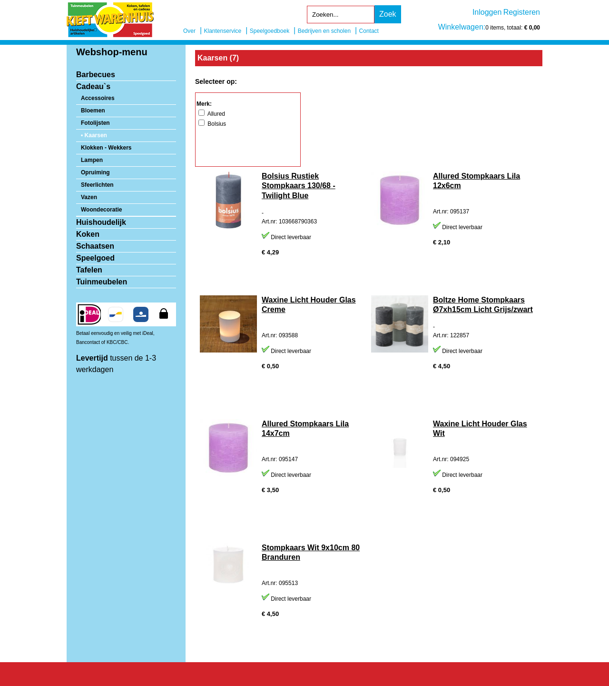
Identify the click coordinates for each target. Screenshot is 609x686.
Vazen (89, 197)
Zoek (387, 14)
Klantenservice (223, 31)
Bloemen (93, 110)
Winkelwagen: (462, 27)
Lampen (92, 160)
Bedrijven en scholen (324, 31)
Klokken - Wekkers (106, 147)
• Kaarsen (94, 135)
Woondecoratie (101, 209)
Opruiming (95, 172)
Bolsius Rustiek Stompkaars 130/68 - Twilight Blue (298, 186)
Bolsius (212, 124)
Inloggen (486, 12)
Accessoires (98, 98)
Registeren (521, 12)
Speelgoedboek (269, 31)
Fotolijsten (95, 123)
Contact (369, 31)
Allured (211, 114)
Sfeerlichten (97, 185)
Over (189, 31)
